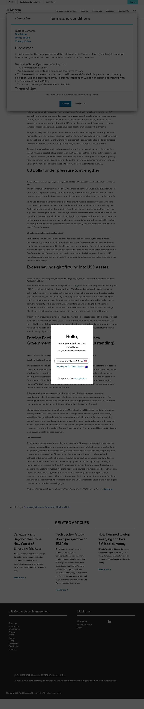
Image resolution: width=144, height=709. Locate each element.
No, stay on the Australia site (72, 367)
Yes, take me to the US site (72, 361)
